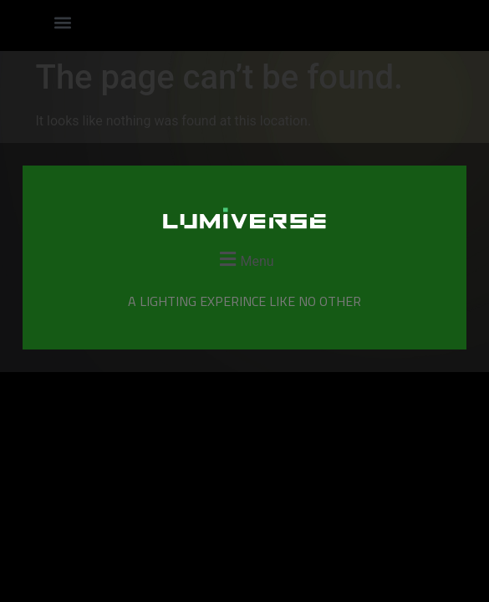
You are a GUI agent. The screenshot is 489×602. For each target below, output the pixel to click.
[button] (62, 22)
